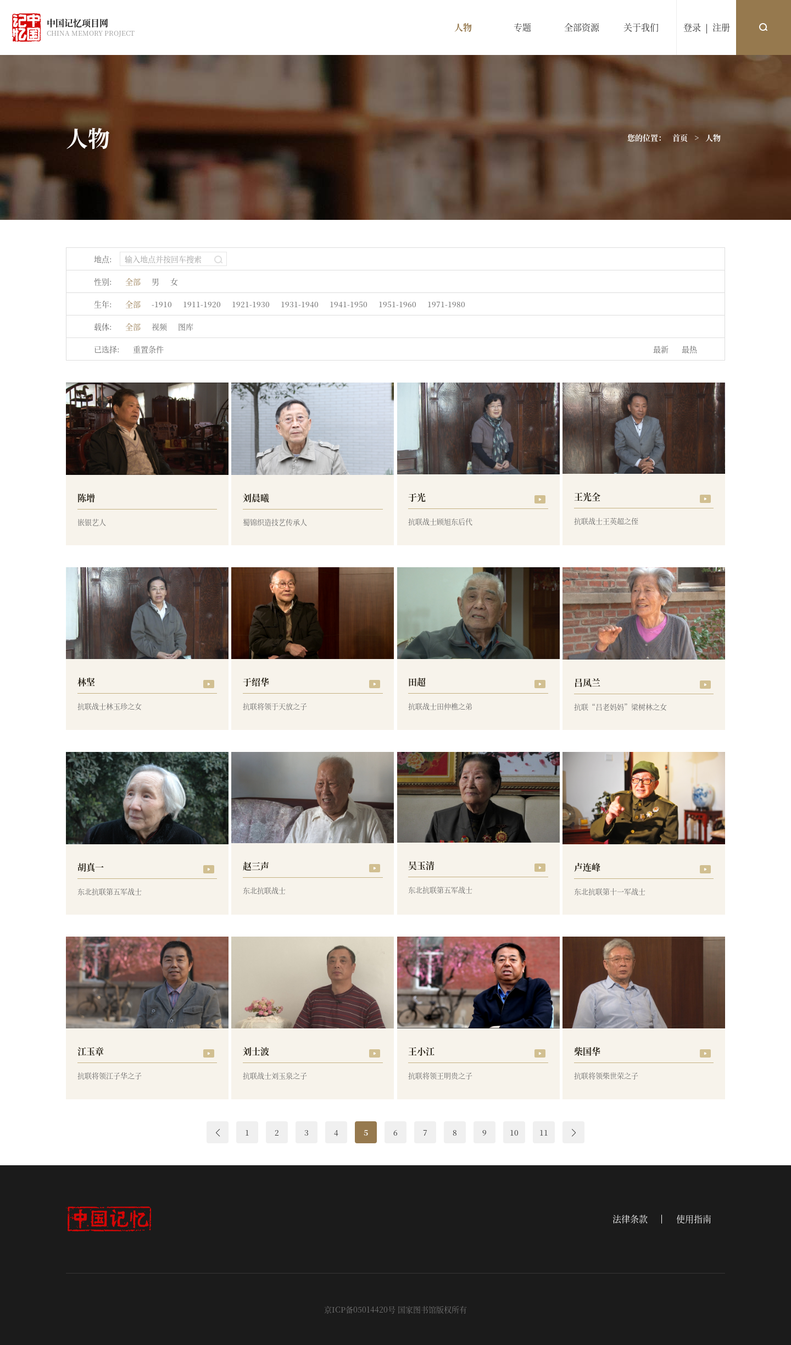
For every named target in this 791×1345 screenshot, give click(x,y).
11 (543, 1132)
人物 (463, 27)
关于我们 (641, 27)
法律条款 (630, 1219)
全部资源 (581, 27)
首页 (680, 137)
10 (514, 1132)
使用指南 (693, 1219)
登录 (692, 27)
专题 (522, 27)
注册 (721, 27)
